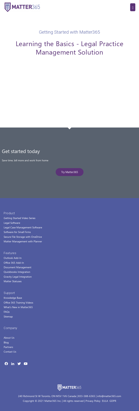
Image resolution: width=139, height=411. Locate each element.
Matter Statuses (13, 281)
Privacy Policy (93, 401)
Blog (6, 342)
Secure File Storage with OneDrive (23, 236)
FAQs (7, 311)
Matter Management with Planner (23, 241)
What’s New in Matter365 (18, 307)
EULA (105, 401)
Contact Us (10, 351)
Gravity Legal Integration (18, 276)
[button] (70, 172)
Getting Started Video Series (19, 218)
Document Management (17, 267)
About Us (9, 337)
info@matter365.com (109, 396)
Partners (8, 347)
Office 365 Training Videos (18, 302)
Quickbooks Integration (17, 272)
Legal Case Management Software (23, 227)
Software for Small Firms (17, 232)
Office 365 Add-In (14, 262)
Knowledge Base (13, 297)
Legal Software (12, 223)
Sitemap (8, 316)
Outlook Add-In (13, 258)
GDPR (113, 401)
